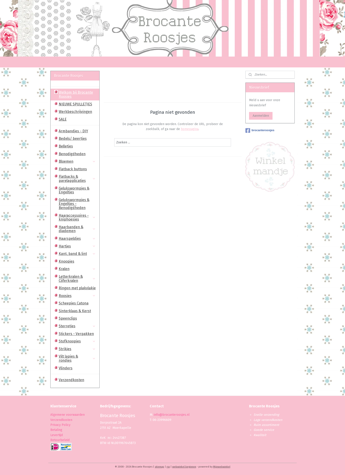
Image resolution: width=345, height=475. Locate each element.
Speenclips (68, 318)
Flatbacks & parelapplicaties (77, 178)
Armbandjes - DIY (73, 131)
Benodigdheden (72, 154)
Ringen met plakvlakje (77, 288)
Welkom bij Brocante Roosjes (76, 94)
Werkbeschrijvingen (75, 111)
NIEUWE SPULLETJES (75, 104)
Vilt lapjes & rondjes (77, 358)
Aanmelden (261, 116)
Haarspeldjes (77, 238)
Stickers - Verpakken (76, 334)
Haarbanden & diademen (77, 229)
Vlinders (65, 368)
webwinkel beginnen (184, 466)
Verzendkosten (71, 380)
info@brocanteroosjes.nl (172, 415)
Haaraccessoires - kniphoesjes (77, 217)
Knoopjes (66, 261)
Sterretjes (77, 326)
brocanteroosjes (259, 130)
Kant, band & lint (77, 254)
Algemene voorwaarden (67, 415)
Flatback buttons (73, 169)
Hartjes (77, 246)
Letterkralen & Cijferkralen (77, 278)
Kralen (77, 269)
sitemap (159, 466)
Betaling (56, 430)
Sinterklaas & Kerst (75, 311)
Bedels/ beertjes (73, 138)
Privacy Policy (60, 425)
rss (168, 466)
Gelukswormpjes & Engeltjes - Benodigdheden (74, 204)
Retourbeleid (60, 440)
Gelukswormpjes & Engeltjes (74, 190)
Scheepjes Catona (74, 303)
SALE (63, 119)
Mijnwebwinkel (221, 466)
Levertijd (56, 435)
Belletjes (66, 146)
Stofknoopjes (77, 341)
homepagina (189, 129)
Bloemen (77, 161)
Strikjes (77, 349)
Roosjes (77, 296)
